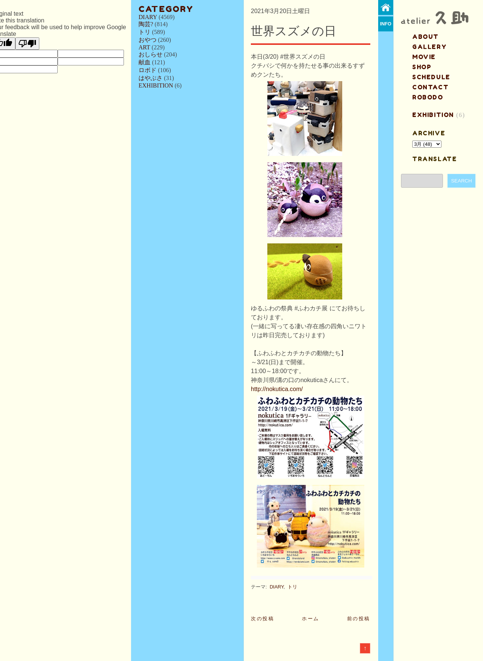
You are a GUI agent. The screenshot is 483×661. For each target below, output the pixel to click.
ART (144, 47)
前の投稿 (358, 618)
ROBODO (427, 97)
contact (430, 87)
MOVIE (424, 57)
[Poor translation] (27, 43)
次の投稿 (262, 618)
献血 (145, 62)
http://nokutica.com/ (277, 389)
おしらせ (150, 54)
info (386, 24)
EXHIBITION (156, 85)
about (425, 36)
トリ (145, 32)
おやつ (148, 40)
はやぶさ (150, 78)
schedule (431, 77)
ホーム (310, 618)
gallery (429, 46)
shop (421, 67)
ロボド (148, 70)
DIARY (148, 17)
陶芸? (146, 24)
